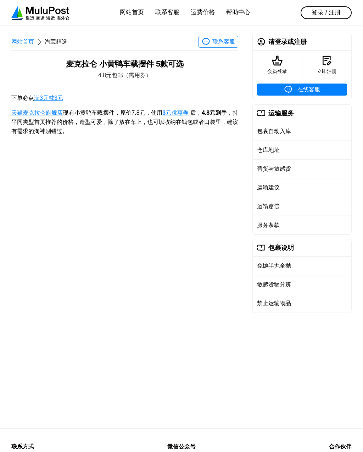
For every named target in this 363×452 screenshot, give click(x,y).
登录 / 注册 (326, 12)
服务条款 (268, 225)
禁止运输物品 (274, 303)
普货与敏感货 (274, 169)
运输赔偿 (268, 206)
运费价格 (203, 12)
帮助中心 (238, 12)
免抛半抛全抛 (274, 266)
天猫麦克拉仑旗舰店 (37, 113)
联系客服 (167, 12)
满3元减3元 (48, 98)
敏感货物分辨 (274, 284)
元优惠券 (175, 113)
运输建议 (268, 187)
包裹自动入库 (274, 131)
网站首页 (132, 12)
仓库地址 (268, 150)
